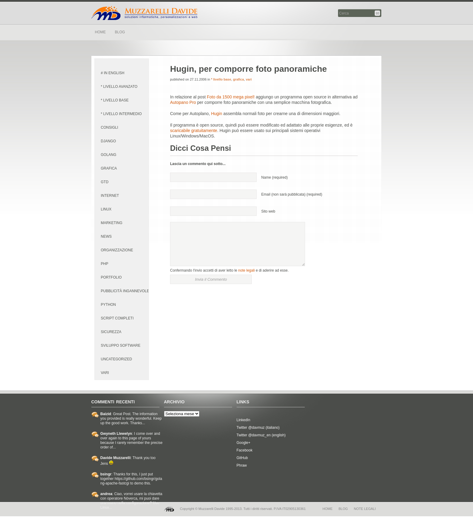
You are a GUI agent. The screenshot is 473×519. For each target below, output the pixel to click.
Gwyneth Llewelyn (116, 433)
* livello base (115, 100)
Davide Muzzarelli (144, 13)
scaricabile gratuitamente (193, 130)
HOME (100, 32)
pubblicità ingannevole (125, 291)
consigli (109, 127)
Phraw (242, 465)
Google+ (244, 443)
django (108, 141)
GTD (104, 182)
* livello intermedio (121, 114)
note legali (246, 270)
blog (343, 509)
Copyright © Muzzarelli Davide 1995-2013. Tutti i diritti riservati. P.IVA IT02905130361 (243, 509)
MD (169, 509)
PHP (104, 264)
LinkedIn (243, 420)
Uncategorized (116, 359)
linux (106, 209)
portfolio (111, 277)
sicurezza (111, 332)
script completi (117, 318)
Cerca (378, 13)
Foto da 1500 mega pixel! (231, 96)
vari (105, 373)
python (108, 304)
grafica (109, 168)
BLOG (120, 32)
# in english (112, 73)
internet (110, 195)
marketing (111, 223)
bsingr (106, 474)
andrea (106, 494)
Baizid (105, 414)
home (328, 509)
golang (108, 155)
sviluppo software (120, 345)
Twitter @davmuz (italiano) (258, 427)
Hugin (216, 113)
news (106, 236)
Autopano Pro (183, 102)
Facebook (245, 450)
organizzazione (117, 250)
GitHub (242, 458)
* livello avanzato (119, 86)
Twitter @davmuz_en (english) (261, 435)
